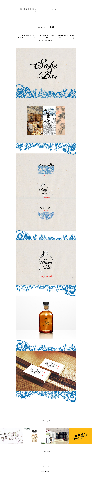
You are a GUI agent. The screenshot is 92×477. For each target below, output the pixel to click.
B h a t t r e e (28, 9)
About (48, 9)
